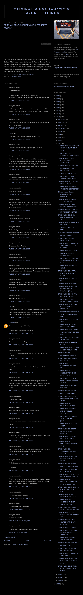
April (60, 143)
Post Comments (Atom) (20, 544)
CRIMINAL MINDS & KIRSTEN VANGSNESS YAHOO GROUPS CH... (68, 168)
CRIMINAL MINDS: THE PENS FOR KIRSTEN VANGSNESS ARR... (68, 332)
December (62, 119)
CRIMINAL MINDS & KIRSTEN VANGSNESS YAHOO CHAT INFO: (68, 260)
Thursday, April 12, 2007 (20, 509)
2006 (58, 584)
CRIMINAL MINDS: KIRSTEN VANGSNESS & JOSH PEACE (67, 459)
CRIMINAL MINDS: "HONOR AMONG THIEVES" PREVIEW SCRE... (67, 411)
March (60, 574)
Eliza (10, 133)
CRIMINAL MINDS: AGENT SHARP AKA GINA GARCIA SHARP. (68, 398)
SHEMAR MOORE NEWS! (67, 173)
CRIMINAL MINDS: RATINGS (67, 283)
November (62, 122)
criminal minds (15, 76)
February (61, 577)
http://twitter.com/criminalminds (66, 68)
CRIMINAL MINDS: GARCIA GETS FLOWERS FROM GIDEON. (67, 568)
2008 (58, 114)
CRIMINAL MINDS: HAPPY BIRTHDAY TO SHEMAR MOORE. (67, 273)
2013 (58, 99)
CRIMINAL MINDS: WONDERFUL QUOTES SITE (67, 366)
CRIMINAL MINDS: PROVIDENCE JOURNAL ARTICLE (67, 451)
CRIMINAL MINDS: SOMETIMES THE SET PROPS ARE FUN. (66, 502)
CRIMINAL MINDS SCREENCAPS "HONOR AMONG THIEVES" (67, 373)
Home (27, 540)
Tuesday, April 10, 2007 (19, 100)
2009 (58, 111)
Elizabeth (12, 323)
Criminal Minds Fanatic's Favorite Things (41, 11)
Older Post (47, 540)
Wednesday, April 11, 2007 (21, 334)
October (61, 125)
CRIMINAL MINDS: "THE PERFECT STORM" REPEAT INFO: (68, 515)
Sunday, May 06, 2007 (18, 532)
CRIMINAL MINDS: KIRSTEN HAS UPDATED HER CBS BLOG (67, 561)
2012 (58, 102)
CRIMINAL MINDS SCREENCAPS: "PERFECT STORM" (68, 444)
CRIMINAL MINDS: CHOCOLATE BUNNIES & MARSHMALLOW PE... (67, 482)
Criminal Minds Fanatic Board (64, 86)
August (60, 131)
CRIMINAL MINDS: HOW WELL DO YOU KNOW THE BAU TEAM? (68, 148)
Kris (10, 306)
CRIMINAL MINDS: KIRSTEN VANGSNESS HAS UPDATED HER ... (67, 289)
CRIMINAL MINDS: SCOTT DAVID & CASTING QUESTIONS (67, 431)
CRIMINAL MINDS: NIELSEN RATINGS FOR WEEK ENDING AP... (67, 307)
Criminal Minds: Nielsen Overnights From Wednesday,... (66, 194)
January (61, 580)
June (60, 137)
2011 (58, 105)
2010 (58, 108)
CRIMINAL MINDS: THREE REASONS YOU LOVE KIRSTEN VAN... (67, 161)
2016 (58, 96)
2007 (58, 117)
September (62, 128)
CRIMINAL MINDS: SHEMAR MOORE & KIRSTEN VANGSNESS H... (67, 253)
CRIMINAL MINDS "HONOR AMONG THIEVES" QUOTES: (67, 418)
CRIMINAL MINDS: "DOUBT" (67, 527)
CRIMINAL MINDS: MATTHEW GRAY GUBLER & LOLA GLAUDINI (68, 245)
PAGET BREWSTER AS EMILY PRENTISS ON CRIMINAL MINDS (68, 314)
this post (66, 54)
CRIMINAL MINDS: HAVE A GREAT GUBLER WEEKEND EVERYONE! (68, 380)
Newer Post (7, 540)
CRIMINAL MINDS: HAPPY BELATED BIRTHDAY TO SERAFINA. (67, 522)
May (59, 140)
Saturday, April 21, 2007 (20, 521)
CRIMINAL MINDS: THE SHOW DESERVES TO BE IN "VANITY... (68, 489)
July (59, 134)
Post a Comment (9, 537)
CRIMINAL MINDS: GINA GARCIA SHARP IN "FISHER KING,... (68, 217)
